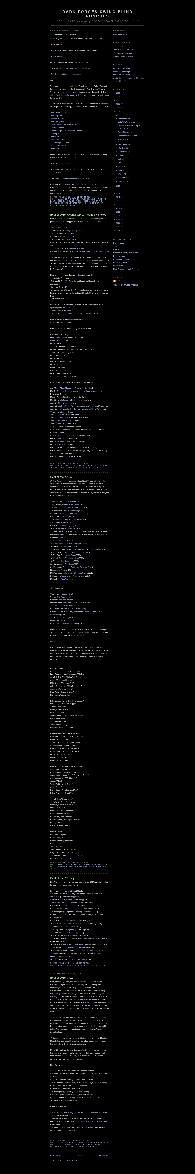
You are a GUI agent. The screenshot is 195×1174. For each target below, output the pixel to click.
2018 (118, 186)
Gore (61, 537)
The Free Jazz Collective (90, 1005)
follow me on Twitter (121, 75)
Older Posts (104, 1155)
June (120, 163)
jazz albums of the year (82, 1146)
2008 (118, 223)
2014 (118, 201)
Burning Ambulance (59, 134)
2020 (118, 111)
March (121, 174)
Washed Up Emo (58, 140)
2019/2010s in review (63, 34)
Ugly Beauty (55, 993)
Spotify (73, 95)
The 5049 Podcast (58, 113)
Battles (60, 444)
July (120, 159)
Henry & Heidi (56, 148)
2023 (118, 100)
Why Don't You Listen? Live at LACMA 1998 (88, 1121)
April (120, 170)
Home (80, 1155)
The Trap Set (56, 116)
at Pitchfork (64, 1002)
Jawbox (62, 415)
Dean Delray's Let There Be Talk (64, 125)
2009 (118, 219)
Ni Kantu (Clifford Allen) (123, 262)
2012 (118, 208)
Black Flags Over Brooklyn (71, 388)
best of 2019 (88, 465)
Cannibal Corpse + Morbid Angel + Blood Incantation (78, 391)
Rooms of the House (70, 505)
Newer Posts (55, 1155)
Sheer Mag (61, 439)
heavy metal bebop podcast (63, 205)
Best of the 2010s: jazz (64, 878)
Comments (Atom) (69, 1160)
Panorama (65, 278)
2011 (118, 212)
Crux (66, 540)
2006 (118, 230)
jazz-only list (98, 222)
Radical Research (58, 128)
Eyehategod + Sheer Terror (69, 400)
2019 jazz (62, 1142)
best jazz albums (71, 1144)
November (123, 144)
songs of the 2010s (96, 647)
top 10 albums (95, 467)
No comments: (83, 197)
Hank (118, 281)
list (71, 38)
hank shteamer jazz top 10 (71, 203)
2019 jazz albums (75, 1142)
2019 (118, 115)
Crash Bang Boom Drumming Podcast (66, 131)
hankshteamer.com (121, 34)
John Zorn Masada (64, 450)
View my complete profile (125, 285)
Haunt (52, 340)
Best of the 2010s (61, 477)
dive (66, 169)
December (123, 119)
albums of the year (67, 199)
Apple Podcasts (62, 95)
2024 (118, 97)
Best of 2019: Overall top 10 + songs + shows (78, 214)
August (121, 155)
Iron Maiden (63, 424)
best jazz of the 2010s (68, 965)
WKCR (116, 249)
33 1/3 (115, 246)
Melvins (60, 442)
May (120, 166)
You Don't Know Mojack (60, 146)
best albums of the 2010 (69, 864)
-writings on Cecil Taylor (123, 56)
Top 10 (84, 467)
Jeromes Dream (64, 421)
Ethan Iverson (119, 256)
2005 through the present (80, 68)
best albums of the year (69, 465)
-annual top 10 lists (121, 46)
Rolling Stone (118, 243)
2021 (118, 108)
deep (62, 169)
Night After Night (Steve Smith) (126, 253)
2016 (118, 193)
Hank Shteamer (87, 1144)
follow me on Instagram (122, 72)
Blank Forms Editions (65, 1130)
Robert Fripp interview (62, 163)
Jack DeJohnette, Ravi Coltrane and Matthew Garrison (81, 409)
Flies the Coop (71, 263)
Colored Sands (72, 632)
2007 (118, 227)
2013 (118, 204)
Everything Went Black (60, 143)
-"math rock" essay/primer (124, 53)
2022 (118, 104)
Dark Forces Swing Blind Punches (97, 14)
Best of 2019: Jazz (61, 977)
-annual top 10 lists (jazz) (123, 50)
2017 (118, 190)
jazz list (60, 56)
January (122, 181)
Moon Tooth (63, 418)
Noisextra (55, 137)
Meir (82, 635)
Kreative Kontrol (57, 119)
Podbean (82, 95)
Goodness (68, 561)
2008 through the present (70, 74)
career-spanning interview (67, 178)
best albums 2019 (85, 199)
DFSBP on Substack (121, 68)
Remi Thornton (119, 266)
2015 (118, 197)
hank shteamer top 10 (95, 203)
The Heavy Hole (57, 122)
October (122, 148)
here (64, 493)
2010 (118, 216)
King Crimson (63, 436)
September (123, 152)
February (122, 178)
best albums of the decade (94, 864)
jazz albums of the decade (92, 965)
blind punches (81, 866)
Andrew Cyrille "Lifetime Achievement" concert (77, 406)
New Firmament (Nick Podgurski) (127, 269)
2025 (118, 93)
